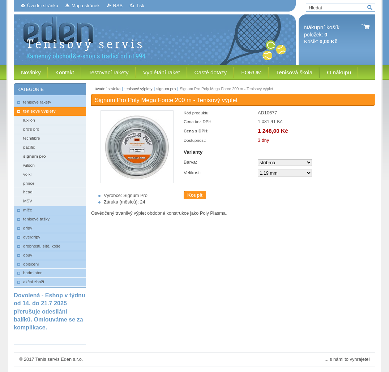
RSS (118, 5)
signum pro (166, 89)
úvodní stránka (107, 89)
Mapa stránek (86, 5)
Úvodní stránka (42, 5)
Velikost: (192, 172)
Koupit (194, 195)
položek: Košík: (321, 34)
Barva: (190, 162)
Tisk (140, 5)
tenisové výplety (138, 89)
